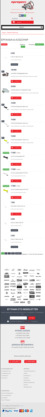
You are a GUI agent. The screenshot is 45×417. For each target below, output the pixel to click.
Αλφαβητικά (39, 44)
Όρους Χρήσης (28, 321)
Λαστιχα (26, 384)
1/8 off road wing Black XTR (17, 156)
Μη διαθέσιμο (14, 64)
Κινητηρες (26, 378)
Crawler (25, 373)
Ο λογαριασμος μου (6, 373)
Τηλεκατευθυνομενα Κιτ (29, 371)
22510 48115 (16, 361)
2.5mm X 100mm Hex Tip (17, 239)
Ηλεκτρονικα (27, 380)
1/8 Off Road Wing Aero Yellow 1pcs (20, 139)
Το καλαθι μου (4, 375)
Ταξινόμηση (32, 44)
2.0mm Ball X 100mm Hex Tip (18, 206)
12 (22, 46)
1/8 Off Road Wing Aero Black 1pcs (19, 106)
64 (13, 253)
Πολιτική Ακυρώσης (6, 395)
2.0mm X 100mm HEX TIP (17, 222)
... (9, 253)
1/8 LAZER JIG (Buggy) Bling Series (19, 73)
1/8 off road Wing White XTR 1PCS (19, 173)
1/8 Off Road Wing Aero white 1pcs (19, 123)
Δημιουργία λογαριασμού (18, 12)
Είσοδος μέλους (30, 12)
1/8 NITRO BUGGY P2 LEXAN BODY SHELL (21, 90)
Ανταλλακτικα (27, 375)
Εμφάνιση (22, 44)
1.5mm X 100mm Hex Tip (17, 57)
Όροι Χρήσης (4, 397)
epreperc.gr (7, 405)
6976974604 (31, 361)
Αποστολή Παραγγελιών (7, 393)
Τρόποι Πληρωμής (5, 400)
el (24, 15)
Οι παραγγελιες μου (6, 371)
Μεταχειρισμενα (28, 387)
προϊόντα (16, 22)
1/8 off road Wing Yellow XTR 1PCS (19, 189)
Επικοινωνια (4, 378)
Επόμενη (18, 253)
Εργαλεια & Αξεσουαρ (29, 382)
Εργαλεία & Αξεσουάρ (12, 32)
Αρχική (4, 32)
